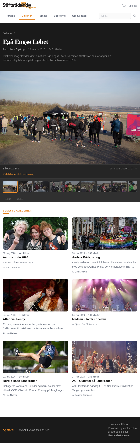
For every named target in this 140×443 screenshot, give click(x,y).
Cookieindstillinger (118, 424)
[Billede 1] (10, 186)
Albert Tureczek (13, 267)
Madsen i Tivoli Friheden (89, 319)
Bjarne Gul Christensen (86, 324)
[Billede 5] (72, 186)
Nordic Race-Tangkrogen (20, 380)
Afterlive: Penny (14, 319)
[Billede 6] (88, 186)
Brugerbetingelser (118, 431)
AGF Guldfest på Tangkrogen (92, 380)
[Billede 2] (26, 186)
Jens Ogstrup (17, 49)
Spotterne (60, 15)
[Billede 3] (41, 186)
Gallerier (27, 15)
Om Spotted (79, 15)
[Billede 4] (57, 186)
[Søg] (134, 15)
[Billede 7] (104, 186)
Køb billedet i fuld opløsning (18, 174)
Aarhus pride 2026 (15, 257)
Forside (10, 15)
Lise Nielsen (81, 271)
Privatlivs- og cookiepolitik (122, 428)
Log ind (133, 5)
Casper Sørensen (83, 395)
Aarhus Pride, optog (86, 257)
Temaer (42, 15)
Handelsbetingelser (119, 435)
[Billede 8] (119, 186)
